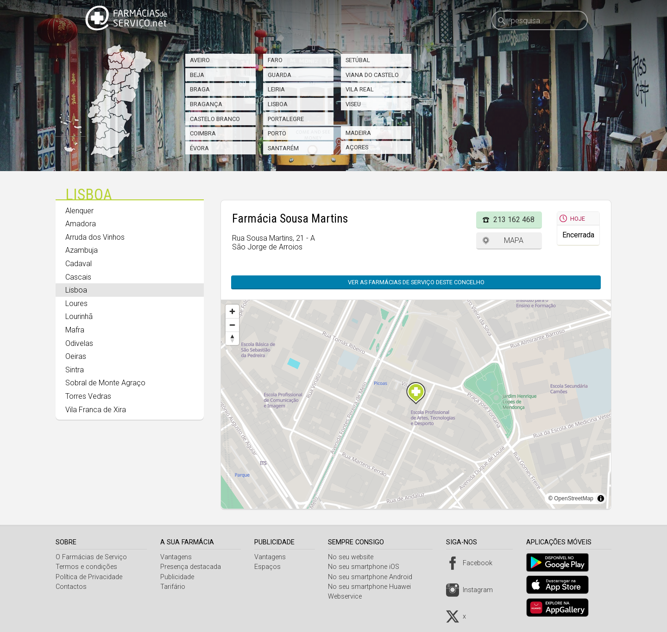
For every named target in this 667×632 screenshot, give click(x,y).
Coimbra (203, 133)
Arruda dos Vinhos (95, 237)
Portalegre (286, 118)
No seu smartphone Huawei (373, 587)
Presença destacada (192, 567)
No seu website (354, 557)
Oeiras (75, 356)
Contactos (71, 587)
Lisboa (278, 104)
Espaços (270, 567)
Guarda (279, 74)
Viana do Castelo (372, 74)
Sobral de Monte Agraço (105, 382)
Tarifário (174, 587)
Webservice (348, 596)
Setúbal (358, 60)
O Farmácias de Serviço (91, 557)
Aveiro (200, 60)
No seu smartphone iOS (367, 567)
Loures (76, 303)
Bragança (206, 104)
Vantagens (177, 557)
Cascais (78, 277)
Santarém (283, 148)
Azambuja (81, 250)
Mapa (513, 240)
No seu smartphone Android (374, 577)
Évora (199, 148)
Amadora (80, 223)
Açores (357, 147)
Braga (200, 89)
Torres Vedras (88, 396)
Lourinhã (79, 316)
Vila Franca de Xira (95, 409)
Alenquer (79, 210)
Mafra (74, 330)
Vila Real (360, 89)
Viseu (353, 104)
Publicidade (178, 577)
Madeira (358, 132)
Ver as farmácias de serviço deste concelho (416, 282)
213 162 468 (514, 219)
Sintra (74, 369)
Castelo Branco (215, 118)
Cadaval (78, 263)
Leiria (276, 89)
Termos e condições (86, 567)
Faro (275, 60)
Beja (197, 74)
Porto (277, 133)
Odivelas (79, 343)
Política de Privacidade (89, 577)
